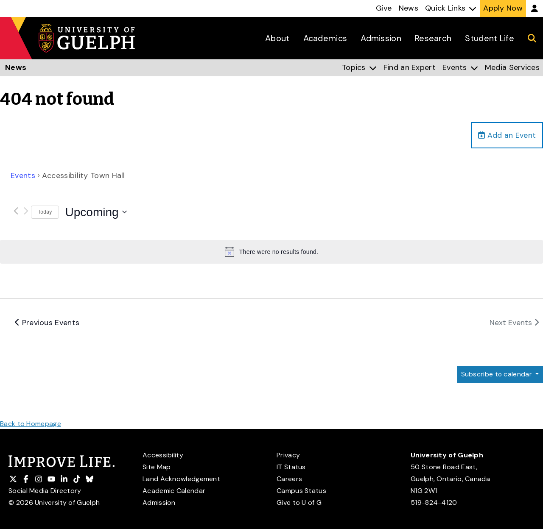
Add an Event (507, 135)
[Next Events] (26, 211)
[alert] (271, 252)
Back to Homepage (30, 423)
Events (23, 176)
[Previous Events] (16, 211)
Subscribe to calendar (497, 374)
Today (45, 212)
